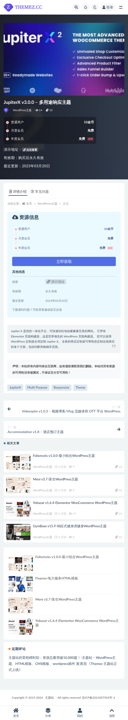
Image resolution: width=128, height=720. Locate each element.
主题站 (49, 697)
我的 (80, 713)
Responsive (61, 387)
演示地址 (56, 281)
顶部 (112, 713)
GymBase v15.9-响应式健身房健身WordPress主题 (70, 526)
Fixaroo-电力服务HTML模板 (56, 578)
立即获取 (64, 261)
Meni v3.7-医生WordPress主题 (55, 479)
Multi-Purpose (37, 387)
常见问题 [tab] (40, 191)
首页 (29, 203)
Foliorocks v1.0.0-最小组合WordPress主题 (64, 455)
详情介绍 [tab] (18, 191)
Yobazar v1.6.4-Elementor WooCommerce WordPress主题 (75, 503)
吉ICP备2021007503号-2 (98, 697)
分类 (48, 713)
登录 (107, 7)
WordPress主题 (22, 110)
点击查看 (30, 149)
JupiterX (15, 387)
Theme (80, 387)
